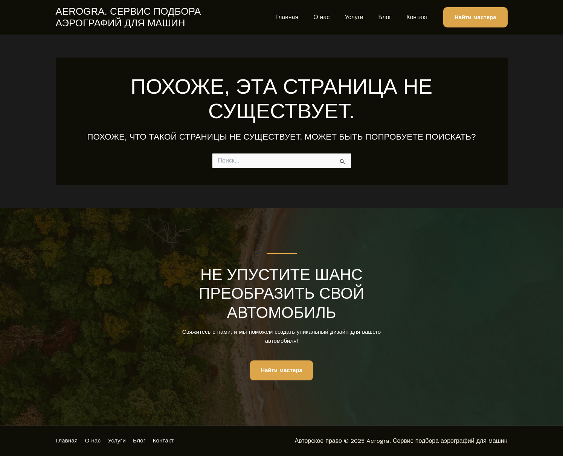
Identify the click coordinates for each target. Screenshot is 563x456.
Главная (300, 17)
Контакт (419, 17)
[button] (475, 17)
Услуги (361, 17)
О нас (332, 17)
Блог (389, 17)
